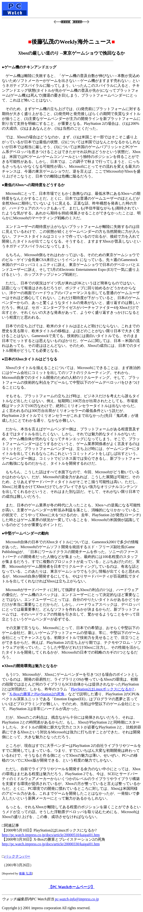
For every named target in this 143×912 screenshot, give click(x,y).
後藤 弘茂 (25, 873)
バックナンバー (17, 856)
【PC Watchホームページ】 (71, 887)
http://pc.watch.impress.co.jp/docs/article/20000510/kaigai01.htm (51, 835)
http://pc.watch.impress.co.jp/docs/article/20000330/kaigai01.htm (51, 844)
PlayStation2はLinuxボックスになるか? (102, 689)
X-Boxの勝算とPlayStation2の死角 (37, 694)
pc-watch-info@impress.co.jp (77, 899)
